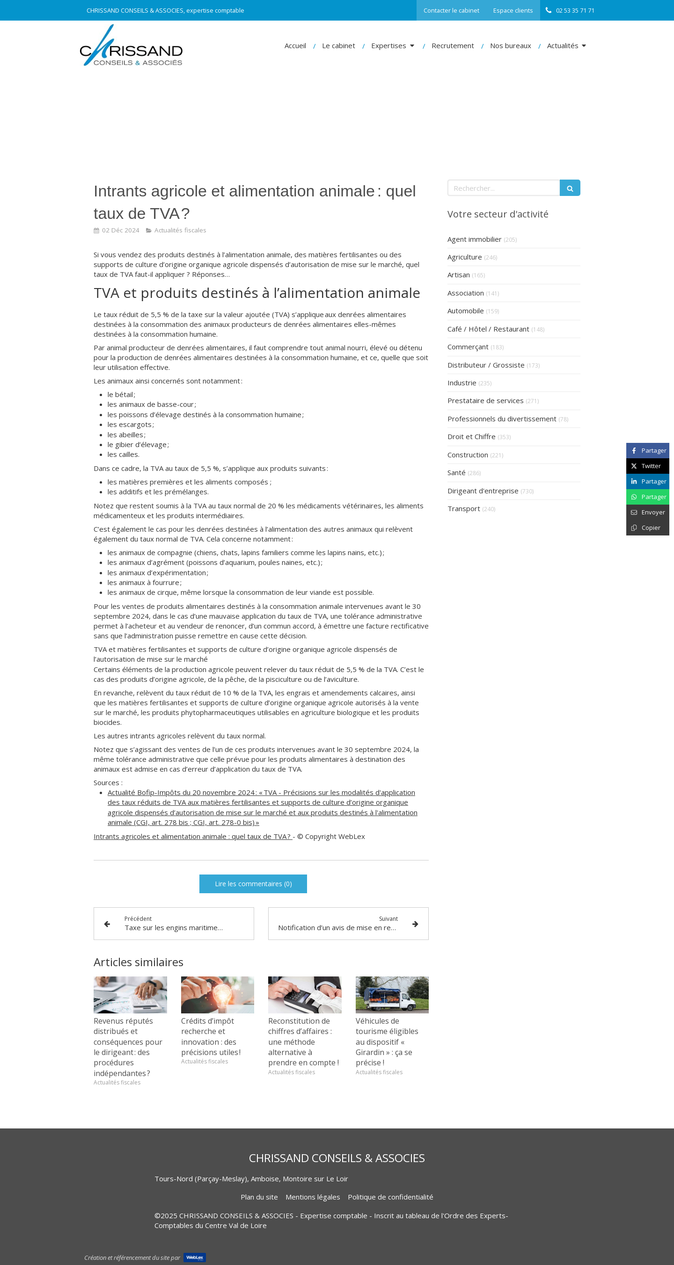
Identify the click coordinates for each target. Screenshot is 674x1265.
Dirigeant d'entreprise (483, 490)
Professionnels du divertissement (502, 418)
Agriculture (464, 256)
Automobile (465, 310)
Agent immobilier (474, 239)
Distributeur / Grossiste (486, 364)
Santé (456, 472)
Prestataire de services (485, 400)
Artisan (458, 274)
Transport (463, 508)
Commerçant (468, 346)
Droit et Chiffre (471, 436)
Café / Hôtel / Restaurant (488, 328)
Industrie (461, 382)
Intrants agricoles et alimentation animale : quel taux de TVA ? (193, 836)
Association (465, 292)
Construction (467, 454)
